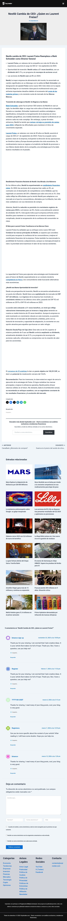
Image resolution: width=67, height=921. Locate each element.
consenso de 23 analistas (17, 371)
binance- (15, 756)
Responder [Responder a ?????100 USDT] (14, 716)
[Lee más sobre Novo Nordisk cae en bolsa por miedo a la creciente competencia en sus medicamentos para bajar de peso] (48, 471)
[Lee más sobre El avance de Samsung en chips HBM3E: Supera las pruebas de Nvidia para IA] (48, 549)
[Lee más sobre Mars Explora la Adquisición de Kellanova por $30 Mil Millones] (19, 471)
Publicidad (23, 869)
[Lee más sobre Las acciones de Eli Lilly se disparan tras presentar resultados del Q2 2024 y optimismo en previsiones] (48, 498)
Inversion (6, 871)
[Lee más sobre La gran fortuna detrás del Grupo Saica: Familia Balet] (19, 549)
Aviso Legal (23, 866)
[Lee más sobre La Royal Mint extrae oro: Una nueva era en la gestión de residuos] (48, 525)
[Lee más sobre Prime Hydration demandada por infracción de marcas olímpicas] (48, 601)
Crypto (5, 882)
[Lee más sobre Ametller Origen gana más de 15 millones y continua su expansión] (19, 576)
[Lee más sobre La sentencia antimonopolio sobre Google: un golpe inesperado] (19, 498)
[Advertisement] (33, 165)
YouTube (39, 866)
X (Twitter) (40, 869)
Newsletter (23, 894)
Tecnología (7, 879)
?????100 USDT (17, 699)
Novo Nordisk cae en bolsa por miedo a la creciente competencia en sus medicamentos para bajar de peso (48, 483)
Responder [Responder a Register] (14, 687)
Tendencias (7, 866)
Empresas (7, 868)
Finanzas (6, 874)
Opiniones (7, 885)
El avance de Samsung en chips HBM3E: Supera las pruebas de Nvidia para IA (48, 562)
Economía (7, 863)
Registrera (15, 728)
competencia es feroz (14, 280)
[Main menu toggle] (63, 3)
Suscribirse (48, 432)
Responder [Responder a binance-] (14, 773)
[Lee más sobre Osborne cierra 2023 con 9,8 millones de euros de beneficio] (19, 525)
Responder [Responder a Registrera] (14, 744)
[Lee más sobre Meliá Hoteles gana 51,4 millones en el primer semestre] (19, 601)
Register (15, 668)
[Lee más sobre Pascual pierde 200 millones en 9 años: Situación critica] (48, 576)
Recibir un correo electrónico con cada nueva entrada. (22, 841)
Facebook (39, 872)
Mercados (7, 877)
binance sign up (18, 637)
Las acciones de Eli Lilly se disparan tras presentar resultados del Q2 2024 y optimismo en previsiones (48, 510)
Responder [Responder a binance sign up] (14, 656)
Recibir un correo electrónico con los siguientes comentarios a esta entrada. (29, 835)
